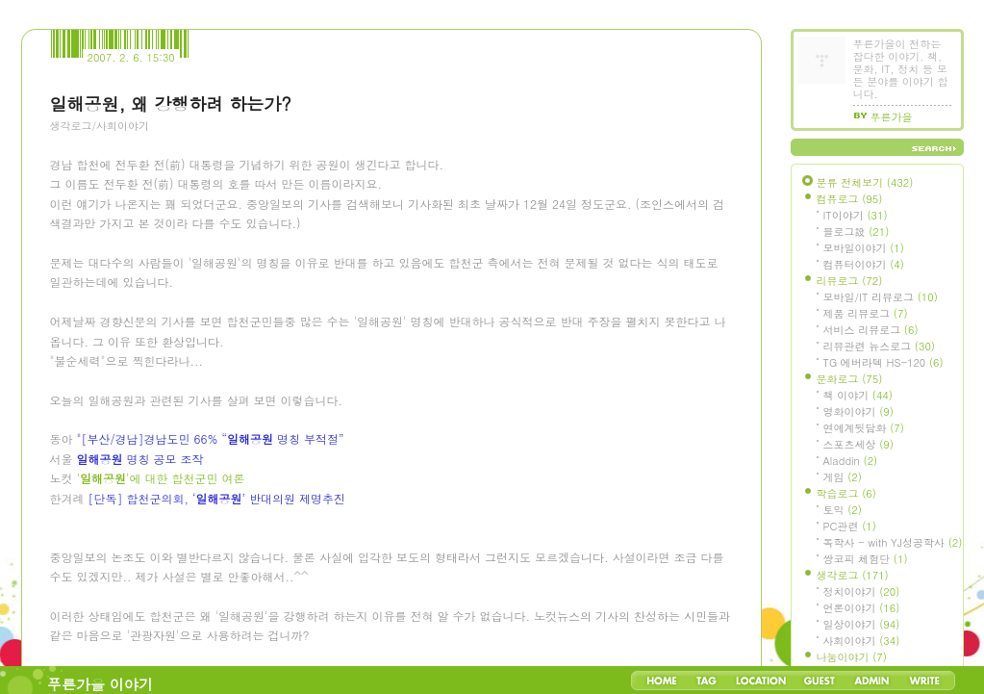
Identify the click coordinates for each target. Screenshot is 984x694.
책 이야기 (858, 395)
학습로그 (846, 493)
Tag (706, 680)
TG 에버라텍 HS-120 (883, 362)
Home (661, 680)
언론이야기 (861, 608)
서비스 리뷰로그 (871, 329)
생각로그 (853, 575)
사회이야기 (861, 640)
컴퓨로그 (850, 199)
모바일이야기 (863, 248)
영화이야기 (858, 411)
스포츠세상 (858, 444)
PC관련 (849, 526)
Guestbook (819, 680)
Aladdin (850, 460)
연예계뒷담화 (863, 428)
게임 (842, 477)
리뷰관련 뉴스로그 (879, 346)
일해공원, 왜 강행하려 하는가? (170, 103)
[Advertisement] (194, 251)
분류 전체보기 (865, 182)
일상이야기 (861, 624)
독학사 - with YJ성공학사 (893, 542)
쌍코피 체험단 (865, 559)
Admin (872, 680)
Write (924, 680)
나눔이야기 (852, 657)
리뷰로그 (850, 280)
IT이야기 (855, 215)
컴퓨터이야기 (863, 264)
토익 (842, 509)
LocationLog (760, 680)
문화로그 (850, 379)
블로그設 (856, 231)
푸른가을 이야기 (100, 684)
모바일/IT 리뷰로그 (880, 297)
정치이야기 (861, 591)
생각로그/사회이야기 (100, 125)
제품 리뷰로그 (865, 313)
